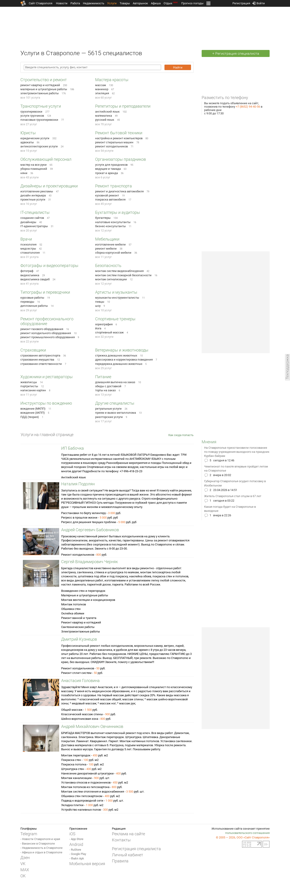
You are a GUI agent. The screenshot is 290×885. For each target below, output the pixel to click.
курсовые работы (32, 297)
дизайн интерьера (33, 195)
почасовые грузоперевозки (39, 119)
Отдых (171, 3)
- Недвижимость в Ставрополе (41, 848)
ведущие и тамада (108, 168)
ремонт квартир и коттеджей (40, 85)
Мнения (209, 441)
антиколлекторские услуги (39, 146)
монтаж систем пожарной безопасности (123, 275)
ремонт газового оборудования (41, 329)
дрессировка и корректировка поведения (124, 359)
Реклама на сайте (128, 833)
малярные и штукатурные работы (43, 89)
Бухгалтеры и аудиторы (117, 212)
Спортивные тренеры (115, 318)
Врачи (26, 239)
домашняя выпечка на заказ (115, 382)
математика (103, 115)
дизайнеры (28, 222)
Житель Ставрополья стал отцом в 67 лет (232, 496)
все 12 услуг (103, 230)
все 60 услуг (103, 97)
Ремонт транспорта (113, 186)
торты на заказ (105, 390)
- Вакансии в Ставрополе (37, 843)
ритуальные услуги (108, 408)
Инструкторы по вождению (46, 403)
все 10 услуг (103, 310)
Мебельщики (107, 239)
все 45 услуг (103, 203)
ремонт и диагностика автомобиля (119, 191)
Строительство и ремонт (43, 79)
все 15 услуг (28, 150)
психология (28, 244)
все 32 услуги (104, 336)
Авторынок (140, 3)
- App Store (76, 839)
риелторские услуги (109, 417)
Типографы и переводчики (45, 292)
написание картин (33, 390)
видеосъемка (29, 275)
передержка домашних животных (118, 364)
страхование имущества (37, 359)
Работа (75, 3)
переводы (27, 301)
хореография (104, 324)
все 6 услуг (102, 177)
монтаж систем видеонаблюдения (119, 271)
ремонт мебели (106, 248)
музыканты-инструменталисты (117, 297)
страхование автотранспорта (40, 355)
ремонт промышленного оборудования (47, 337)
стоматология (30, 252)
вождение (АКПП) (32, 412)
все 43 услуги (29, 177)
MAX (24, 869)
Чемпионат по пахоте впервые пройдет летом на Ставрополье (236, 468)
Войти (258, 2)
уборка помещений (33, 168)
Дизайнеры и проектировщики (49, 186)
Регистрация (241, 2)
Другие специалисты (114, 403)
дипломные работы (34, 305)
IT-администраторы (34, 226)
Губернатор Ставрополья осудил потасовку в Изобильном (235, 483)
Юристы (28, 132)
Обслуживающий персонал (45, 159)
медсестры (28, 248)
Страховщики (33, 350)
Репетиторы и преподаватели (122, 106)
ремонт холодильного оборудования (45, 333)
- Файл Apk (76, 858)
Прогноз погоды (192, 3)
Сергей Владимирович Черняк (89, 561)
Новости (62, 3)
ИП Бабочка (72, 448)
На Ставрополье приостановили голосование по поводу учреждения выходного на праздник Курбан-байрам (236, 452)
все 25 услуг (103, 368)
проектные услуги (32, 199)
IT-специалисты (35, 212)
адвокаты (27, 142)
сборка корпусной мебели (113, 252)
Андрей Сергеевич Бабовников (90, 529)
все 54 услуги (104, 150)
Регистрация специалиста (136, 848)
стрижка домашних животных (116, 355)
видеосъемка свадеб (35, 279)
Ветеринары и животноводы (121, 350)
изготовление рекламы (36, 191)
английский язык (107, 111)
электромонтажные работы (39, 93)
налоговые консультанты (112, 222)
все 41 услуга (29, 283)
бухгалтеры (103, 217)
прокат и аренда (106, 173)
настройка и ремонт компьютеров (119, 138)
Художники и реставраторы (46, 376)
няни (23, 173)
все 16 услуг (28, 203)
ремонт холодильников (111, 146)
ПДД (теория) (29, 417)
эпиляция (102, 93)
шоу (98, 305)
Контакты (121, 840)
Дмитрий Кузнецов (79, 639)
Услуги (112, 3)
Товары (125, 3)
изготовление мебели (110, 244)
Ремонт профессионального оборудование (46, 321)
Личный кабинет (127, 854)
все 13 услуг (103, 394)
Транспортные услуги (40, 106)
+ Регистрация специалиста (235, 53)
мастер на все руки (33, 164)
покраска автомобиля (110, 199)
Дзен (25, 857)
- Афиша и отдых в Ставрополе (41, 852)
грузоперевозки (31, 111)
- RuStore (75, 849)
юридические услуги (34, 138)
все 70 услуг (103, 124)
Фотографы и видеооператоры (49, 265)
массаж (100, 85)
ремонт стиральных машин (114, 142)
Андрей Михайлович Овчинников (92, 726)
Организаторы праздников (120, 159)
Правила (120, 861)
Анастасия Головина (80, 680)
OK (23, 875)
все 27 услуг (28, 124)
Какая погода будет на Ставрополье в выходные (230, 508)
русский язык (104, 119)
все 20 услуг (28, 230)
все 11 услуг (103, 257)
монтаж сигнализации (111, 279)
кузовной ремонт (107, 195)
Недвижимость (93, 3)
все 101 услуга (30, 97)
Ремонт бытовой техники (118, 132)
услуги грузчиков (32, 115)
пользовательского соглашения (247, 833)
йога (98, 328)
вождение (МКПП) (33, 408)
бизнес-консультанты (110, 226)
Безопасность (108, 265)
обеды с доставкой (108, 386)
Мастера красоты (111, 79)
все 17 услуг (103, 421)
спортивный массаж (109, 332)
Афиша (156, 3)
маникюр (101, 89)
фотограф (26, 271)
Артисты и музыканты (116, 292)
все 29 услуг (28, 310)
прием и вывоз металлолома (115, 412)
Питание (103, 376)
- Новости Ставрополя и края (40, 839)
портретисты (29, 386)
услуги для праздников (111, 164)
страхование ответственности (41, 364)
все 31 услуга (29, 257)
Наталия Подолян (78, 483)
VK (22, 863)
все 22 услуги (29, 341)
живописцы (28, 382)
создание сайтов (32, 217)
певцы (99, 301)
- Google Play (77, 854)
